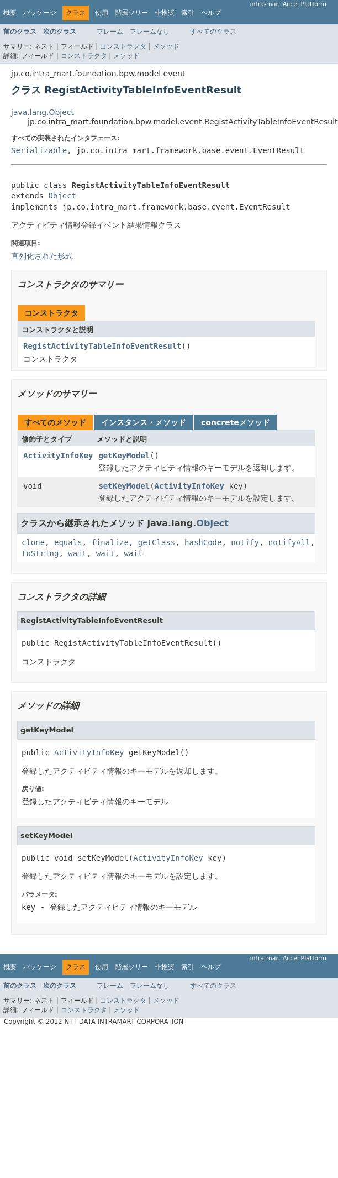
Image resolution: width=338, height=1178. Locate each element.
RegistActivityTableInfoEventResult (102, 346)
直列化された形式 (42, 256)
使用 (101, 13)
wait (77, 553)
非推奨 (165, 13)
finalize (109, 542)
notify (245, 542)
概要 (10, 13)
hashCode (202, 542)
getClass (156, 542)
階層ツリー (131, 13)
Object (62, 195)
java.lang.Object (42, 112)
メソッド (166, 46)
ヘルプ (211, 13)
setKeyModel (124, 485)
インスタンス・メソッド (143, 422)
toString (40, 553)
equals (68, 542)
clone (33, 542)
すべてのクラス (213, 31)
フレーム (110, 31)
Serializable (39, 150)
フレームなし (150, 31)
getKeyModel (124, 455)
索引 (187, 13)
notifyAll (289, 542)
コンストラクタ (123, 46)
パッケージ (39, 13)
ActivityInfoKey (58, 455)
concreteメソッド (235, 422)
